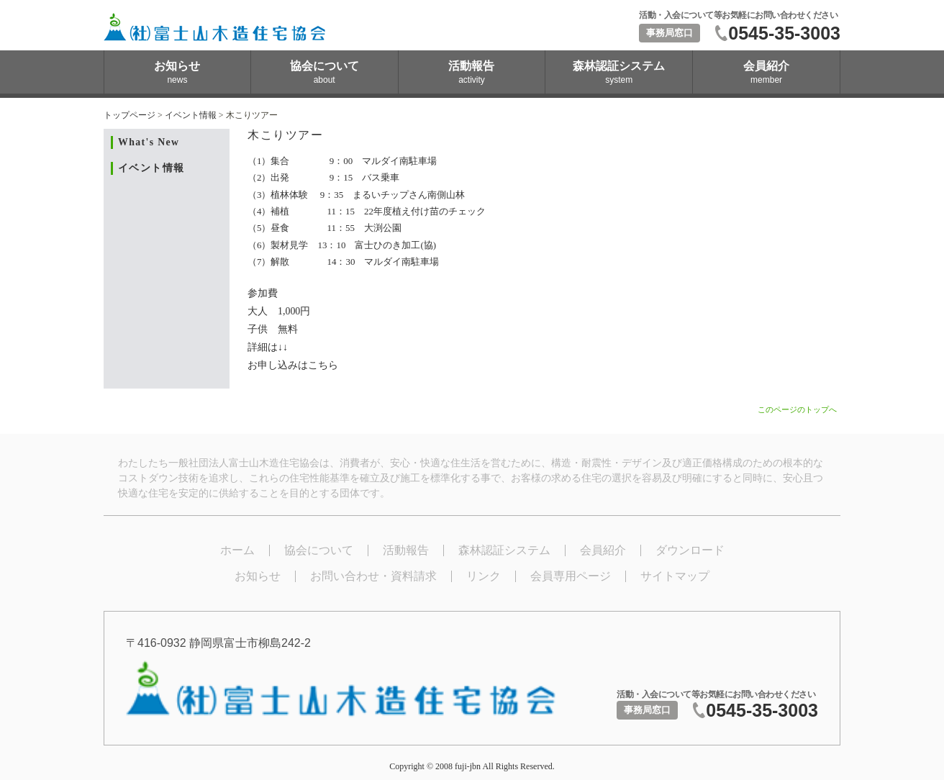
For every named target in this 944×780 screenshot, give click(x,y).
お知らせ (258, 576)
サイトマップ (674, 576)
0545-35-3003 (784, 33)
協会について (318, 550)
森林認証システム (504, 550)
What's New (148, 142)
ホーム (237, 550)
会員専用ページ (570, 576)
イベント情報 (191, 115)
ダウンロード (690, 550)
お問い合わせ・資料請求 (373, 576)
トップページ (129, 115)
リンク (483, 576)
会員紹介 (603, 550)
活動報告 (406, 550)
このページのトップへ (797, 409)
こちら (323, 365)
